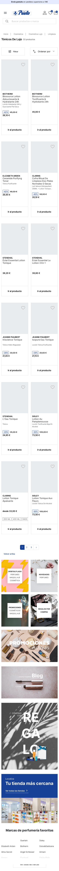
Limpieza (52, 34)
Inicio (6, 34)
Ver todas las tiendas (16, 790)
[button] (56, 12)
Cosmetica (18, 34)
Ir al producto (15, 129)
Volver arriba (9, 554)
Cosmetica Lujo (35, 34)
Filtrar (13, 51)
